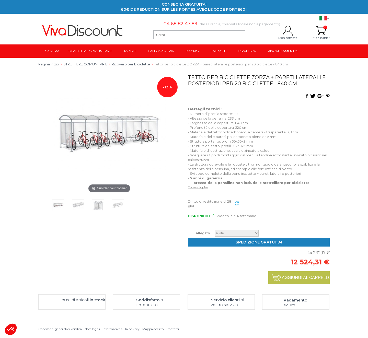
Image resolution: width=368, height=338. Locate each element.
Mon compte (287, 31)
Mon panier (321, 31)
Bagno (192, 51)
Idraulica (247, 51)
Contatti (172, 329)
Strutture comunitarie (90, 51)
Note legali (92, 329)
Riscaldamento (282, 51)
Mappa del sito (153, 329)
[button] (11, 329)
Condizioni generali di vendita (60, 329)
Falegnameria (161, 51)
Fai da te (218, 51)
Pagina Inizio (48, 64)
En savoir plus (198, 187)
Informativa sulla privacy (121, 329)
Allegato (203, 233)
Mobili (130, 51)
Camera (52, 51)
